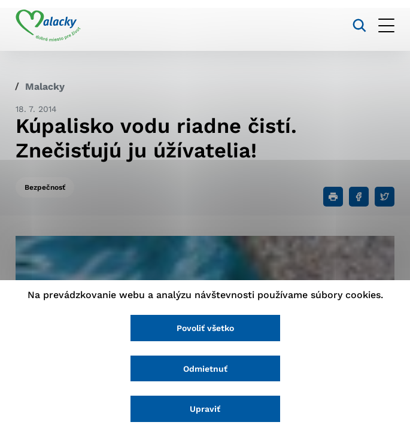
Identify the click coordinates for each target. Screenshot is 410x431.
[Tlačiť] (333, 197)
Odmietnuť (205, 369)
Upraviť (205, 409)
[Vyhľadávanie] (359, 25)
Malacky (45, 86)
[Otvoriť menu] (386, 25)
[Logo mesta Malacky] (48, 26)
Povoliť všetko (205, 328)
